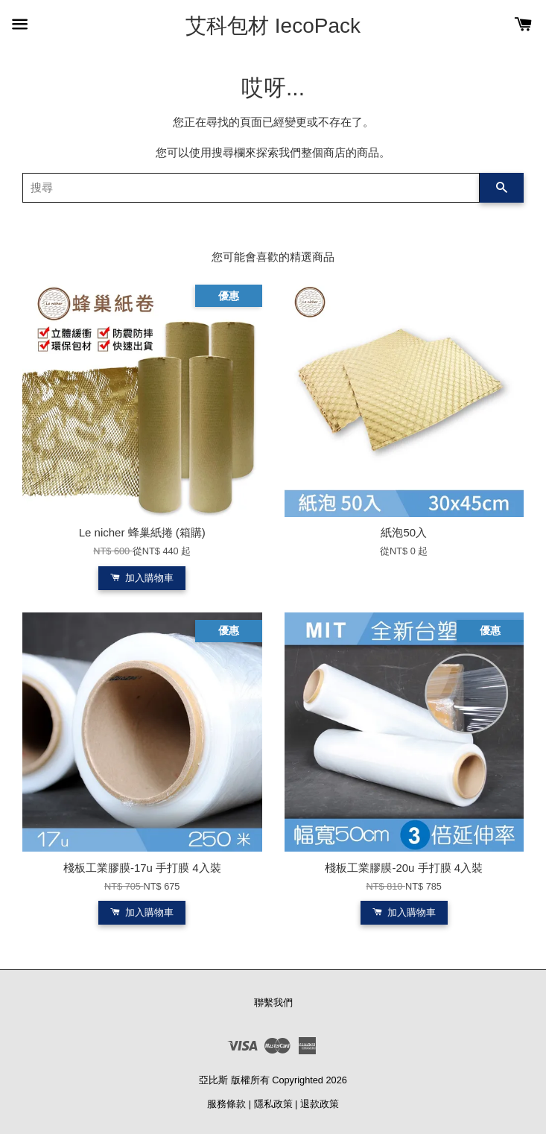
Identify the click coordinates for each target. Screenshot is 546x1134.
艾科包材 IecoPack (273, 25)
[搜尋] (251, 188)
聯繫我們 (273, 1002)
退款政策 (319, 1103)
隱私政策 (273, 1103)
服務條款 (226, 1103)
